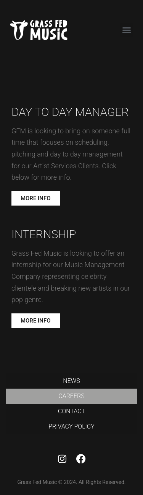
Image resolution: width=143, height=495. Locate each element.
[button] (126, 30)
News (71, 380)
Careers (71, 396)
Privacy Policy (71, 426)
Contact (71, 411)
